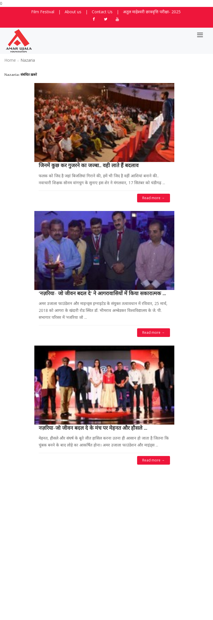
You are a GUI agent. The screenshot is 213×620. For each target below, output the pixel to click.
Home (10, 60)
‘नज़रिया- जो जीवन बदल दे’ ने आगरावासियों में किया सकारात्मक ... (102, 293)
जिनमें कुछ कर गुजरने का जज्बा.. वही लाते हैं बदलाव (89, 165)
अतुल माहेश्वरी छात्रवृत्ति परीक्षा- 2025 (152, 11)
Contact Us (102, 11)
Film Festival (42, 11)
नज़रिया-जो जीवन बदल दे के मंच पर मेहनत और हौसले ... (93, 428)
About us (73, 11)
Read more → (153, 197)
